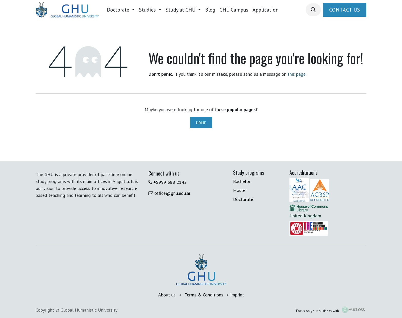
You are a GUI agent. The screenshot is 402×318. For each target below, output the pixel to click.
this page (297, 74)
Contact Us (344, 9)
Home (201, 122)
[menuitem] (121, 10)
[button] (313, 9)
